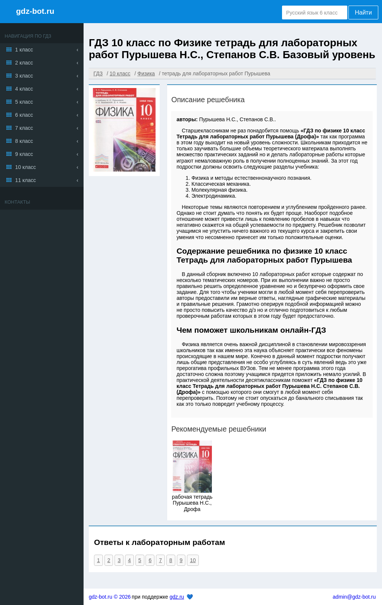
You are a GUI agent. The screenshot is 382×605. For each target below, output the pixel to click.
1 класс (24, 50)
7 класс (24, 128)
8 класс (24, 141)
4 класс (24, 89)
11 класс (25, 180)
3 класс (24, 76)
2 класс (24, 63)
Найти (363, 12)
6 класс (24, 115)
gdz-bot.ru (35, 11)
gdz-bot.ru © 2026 (110, 597)
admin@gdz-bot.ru (354, 597)
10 (193, 560)
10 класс (25, 167)
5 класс (24, 102)
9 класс (24, 154)
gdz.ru (176, 597)
